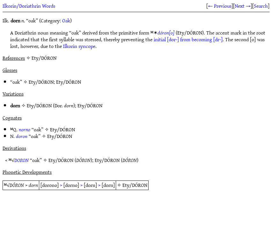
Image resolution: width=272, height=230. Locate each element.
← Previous (220, 5)
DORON (21, 160)
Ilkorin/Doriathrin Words (29, 5)
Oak (66, 20)
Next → (243, 5)
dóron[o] (166, 32)
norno (24, 129)
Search (261, 5)
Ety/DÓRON (41, 81)
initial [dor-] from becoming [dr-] (188, 39)
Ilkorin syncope (79, 46)
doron (21, 136)
